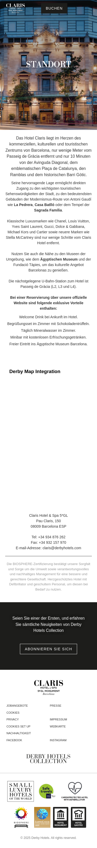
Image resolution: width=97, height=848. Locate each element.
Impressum (58, 719)
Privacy (12, 719)
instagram (58, 740)
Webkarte (58, 726)
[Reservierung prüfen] (54, 8)
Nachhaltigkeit (18, 733)
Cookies (12, 712)
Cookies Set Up (18, 726)
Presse (56, 705)
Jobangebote (17, 705)
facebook (14, 740)
